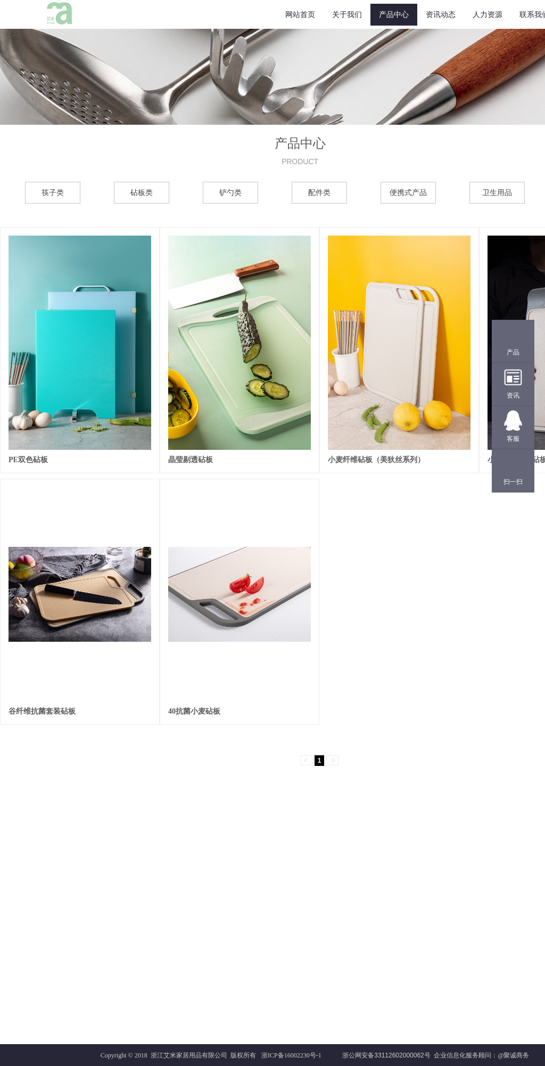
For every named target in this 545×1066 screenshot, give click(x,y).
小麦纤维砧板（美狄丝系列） (376, 460)
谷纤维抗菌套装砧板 (42, 711)
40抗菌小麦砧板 (194, 711)
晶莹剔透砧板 (190, 460)
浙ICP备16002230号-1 (291, 1055)
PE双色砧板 (28, 460)
